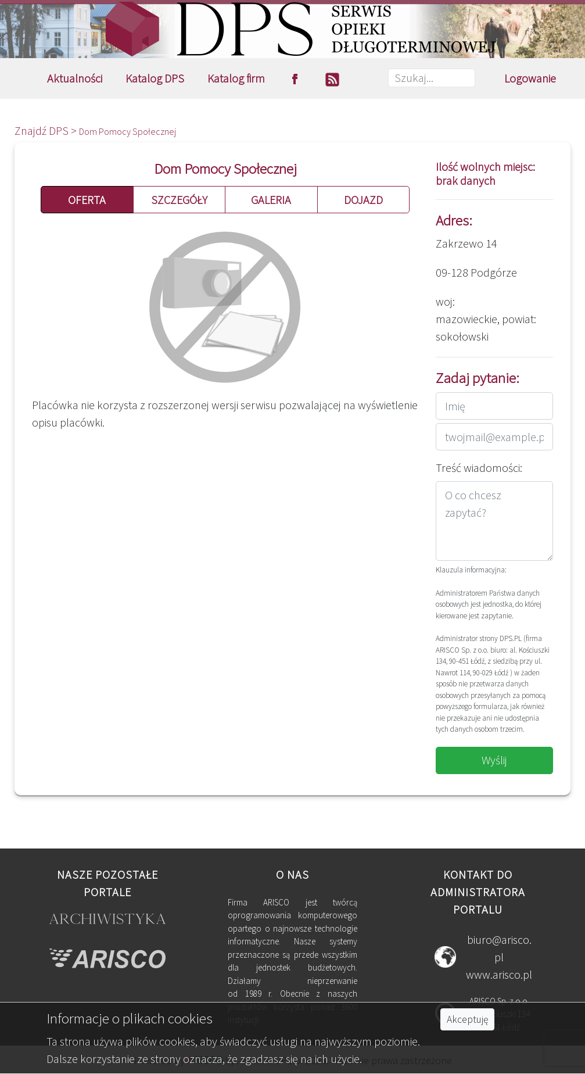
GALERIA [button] (271, 199)
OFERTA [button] (87, 199)
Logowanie (530, 78)
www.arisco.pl (499, 974)
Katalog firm (236, 78)
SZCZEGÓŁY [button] (179, 199)
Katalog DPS (154, 78)
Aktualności (74, 78)
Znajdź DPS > (47, 130)
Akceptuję (467, 1019)
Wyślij (494, 760)
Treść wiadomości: (479, 467)
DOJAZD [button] (363, 199)
